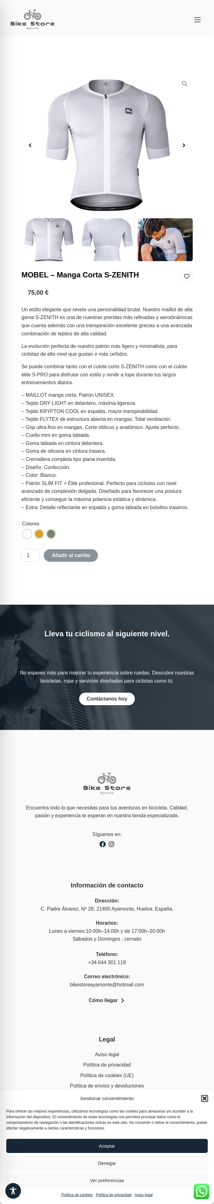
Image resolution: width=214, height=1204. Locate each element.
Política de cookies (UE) (107, 1075)
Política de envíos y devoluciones (107, 1085)
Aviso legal (144, 1195)
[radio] (27, 534)
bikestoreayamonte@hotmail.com (107, 984)
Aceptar (107, 1146)
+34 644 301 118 (107, 962)
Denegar (107, 1163)
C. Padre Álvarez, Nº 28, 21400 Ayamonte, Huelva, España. (107, 909)
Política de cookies (77, 1195)
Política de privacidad (113, 1195)
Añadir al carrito (71, 555)
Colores (30, 523)
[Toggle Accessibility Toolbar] (13, 1190)
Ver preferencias (107, 1180)
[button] (204, 1098)
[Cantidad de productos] (30, 555)
